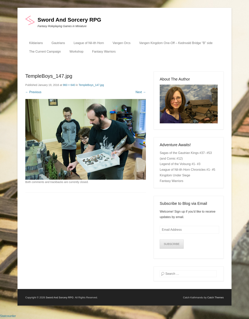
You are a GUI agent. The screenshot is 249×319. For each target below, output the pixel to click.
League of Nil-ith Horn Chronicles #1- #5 (187, 169)
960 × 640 (69, 85)
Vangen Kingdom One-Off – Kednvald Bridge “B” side (175, 43)
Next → (141, 92)
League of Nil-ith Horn (89, 43)
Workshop (76, 51)
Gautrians (58, 43)
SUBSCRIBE (172, 244)
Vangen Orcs (122, 43)
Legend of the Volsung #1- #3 (180, 164)
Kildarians (36, 43)
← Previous (33, 92)
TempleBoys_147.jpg (91, 85)
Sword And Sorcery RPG (69, 20)
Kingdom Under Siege (175, 175)
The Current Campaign (45, 51)
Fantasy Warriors (104, 51)
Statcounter (8, 316)
